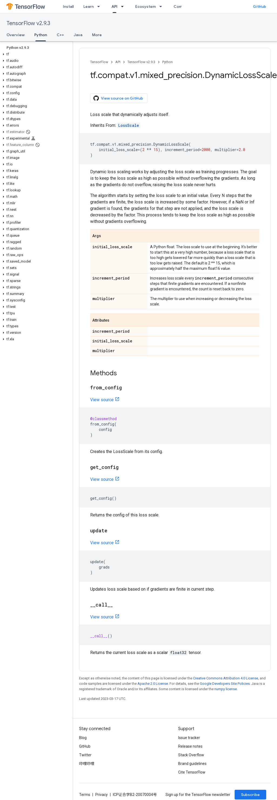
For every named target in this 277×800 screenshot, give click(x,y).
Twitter (85, 755)
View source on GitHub (118, 98)
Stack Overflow (191, 755)
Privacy (101, 794)
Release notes (190, 746)
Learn (88, 6)
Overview (15, 34)
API (117, 62)
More (97, 34)
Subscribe (250, 794)
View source (102, 399)
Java (78, 34)
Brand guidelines (192, 763)
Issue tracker (189, 738)
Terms (84, 794)
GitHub (259, 6)
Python (167, 62)
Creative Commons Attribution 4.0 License (225, 678)
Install (68, 6)
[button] (35, 54)
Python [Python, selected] (40, 34)
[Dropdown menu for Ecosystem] (162, 6)
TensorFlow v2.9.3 (28, 23)
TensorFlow (99, 62)
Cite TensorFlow (191, 772)
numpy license (225, 689)
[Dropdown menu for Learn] (100, 6)
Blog (83, 738)
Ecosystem (145, 6)
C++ (60, 34)
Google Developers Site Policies (225, 684)
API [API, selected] (114, 6)
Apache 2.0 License (152, 684)
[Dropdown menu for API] (123, 6)
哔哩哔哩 (86, 763)
